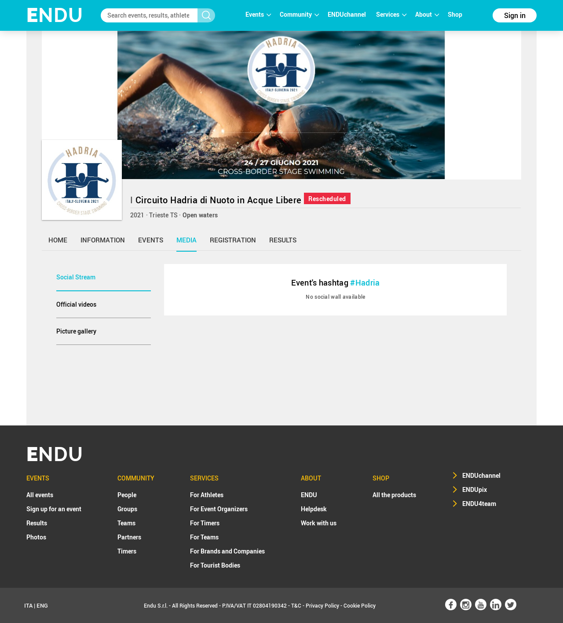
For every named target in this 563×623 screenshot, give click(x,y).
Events (258, 14)
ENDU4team (479, 503)
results (282, 239)
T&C (296, 605)
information (102, 239)
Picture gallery (76, 331)
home (57, 239)
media (186, 239)
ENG (42, 605)
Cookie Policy (360, 605)
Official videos (76, 304)
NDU (54, 15)
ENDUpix (474, 489)
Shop (455, 14)
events (150, 239)
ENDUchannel (347, 14)
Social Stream (75, 277)
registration (233, 239)
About (427, 14)
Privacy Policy (322, 605)
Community (299, 14)
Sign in (515, 15)
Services (391, 14)
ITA (28, 605)
